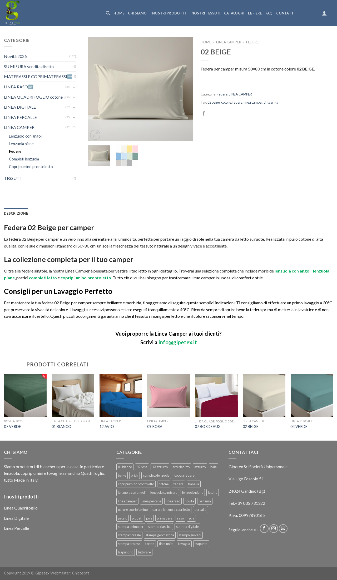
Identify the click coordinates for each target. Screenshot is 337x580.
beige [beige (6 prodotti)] (122, 475)
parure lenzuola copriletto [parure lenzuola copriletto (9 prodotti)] (171, 509)
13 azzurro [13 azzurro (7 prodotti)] (160, 467)
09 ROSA (154, 426)
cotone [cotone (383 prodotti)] (164, 484)
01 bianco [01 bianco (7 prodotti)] (125, 467)
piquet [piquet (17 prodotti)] (136, 518)
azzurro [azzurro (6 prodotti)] (200, 467)
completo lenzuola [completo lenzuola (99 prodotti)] (156, 475)
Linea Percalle (16, 528)
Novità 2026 (15, 56)
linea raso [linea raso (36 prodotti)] (173, 501)
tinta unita (271, 102)
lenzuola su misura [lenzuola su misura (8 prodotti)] (163, 492)
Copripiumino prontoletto (31, 166)
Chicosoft (80, 573)
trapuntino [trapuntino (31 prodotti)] (125, 552)
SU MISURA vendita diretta (29, 66)
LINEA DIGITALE (20, 106)
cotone (226, 102)
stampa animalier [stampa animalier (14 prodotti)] (130, 526)
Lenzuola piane (21, 144)
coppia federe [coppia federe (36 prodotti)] (184, 475)
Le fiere (255, 13)
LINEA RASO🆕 (18, 86)
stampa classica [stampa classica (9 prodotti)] (159, 526)
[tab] (16, 213)
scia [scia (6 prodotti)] (191, 518)
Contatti (285, 13)
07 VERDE (12, 426)
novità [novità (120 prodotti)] (189, 501)
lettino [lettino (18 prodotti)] (212, 492)
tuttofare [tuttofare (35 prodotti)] (144, 552)
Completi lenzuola (24, 159)
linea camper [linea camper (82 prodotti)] (127, 501)
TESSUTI (12, 178)
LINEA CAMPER (228, 42)
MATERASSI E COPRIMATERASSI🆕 (38, 76)
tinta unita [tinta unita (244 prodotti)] (166, 544)
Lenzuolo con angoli (25, 136)
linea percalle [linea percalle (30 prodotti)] (151, 501)
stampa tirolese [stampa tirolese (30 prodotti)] (129, 544)
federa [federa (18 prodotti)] (179, 484)
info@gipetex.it (177, 342)
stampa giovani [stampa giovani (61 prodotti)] (190, 535)
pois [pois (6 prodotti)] (149, 518)
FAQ (269, 13)
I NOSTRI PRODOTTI (168, 13)
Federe (252, 42)
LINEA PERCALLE (20, 117)
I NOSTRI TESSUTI (205, 13)
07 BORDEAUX (207, 426)
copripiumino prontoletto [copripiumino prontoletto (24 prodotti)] (136, 484)
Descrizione (16, 213)
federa (237, 102)
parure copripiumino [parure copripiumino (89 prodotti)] (133, 509)
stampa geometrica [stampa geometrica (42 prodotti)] (160, 535)
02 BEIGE (251, 426)
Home (118, 13)
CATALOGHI (234, 13)
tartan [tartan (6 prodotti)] (149, 544)
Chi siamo (137, 13)
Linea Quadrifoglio (21, 507)
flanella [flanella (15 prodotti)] (193, 484)
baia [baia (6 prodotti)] (213, 467)
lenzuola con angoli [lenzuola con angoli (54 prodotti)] (132, 492)
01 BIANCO (61, 426)
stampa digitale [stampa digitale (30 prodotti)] (187, 526)
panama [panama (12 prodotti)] (205, 501)
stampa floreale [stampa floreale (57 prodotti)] (129, 535)
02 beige (213, 102)
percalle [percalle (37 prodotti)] (200, 509)
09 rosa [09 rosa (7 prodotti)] (142, 467)
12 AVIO (107, 426)
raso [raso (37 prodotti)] (180, 518)
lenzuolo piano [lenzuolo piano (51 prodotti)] (192, 492)
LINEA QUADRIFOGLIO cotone (33, 96)
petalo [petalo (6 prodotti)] (122, 518)
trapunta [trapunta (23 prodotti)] (201, 544)
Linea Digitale (16, 518)
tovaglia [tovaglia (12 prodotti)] (184, 544)
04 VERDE (299, 426)
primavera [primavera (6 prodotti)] (164, 518)
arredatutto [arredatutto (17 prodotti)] (181, 467)
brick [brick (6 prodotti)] (134, 475)
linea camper (253, 102)
